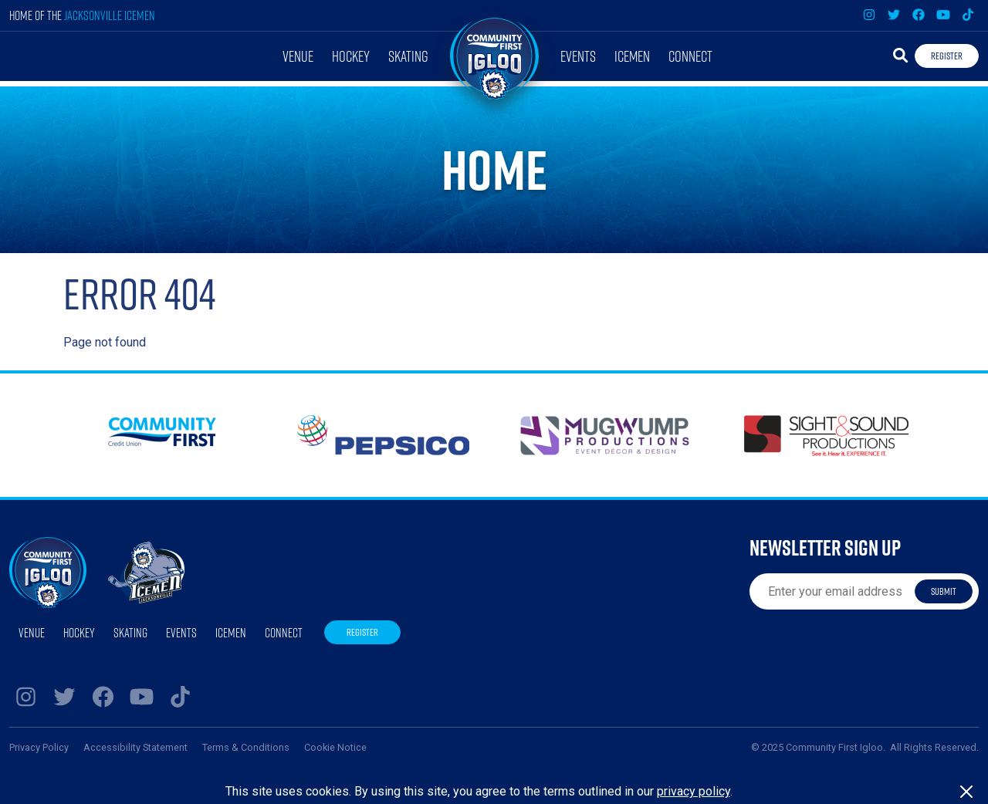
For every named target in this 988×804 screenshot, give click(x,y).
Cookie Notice (335, 747)
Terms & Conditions (245, 747)
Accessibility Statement (135, 747)
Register (947, 55)
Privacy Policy (39, 747)
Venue (298, 56)
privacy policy (693, 791)
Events (578, 56)
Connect (690, 56)
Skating (408, 56)
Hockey (351, 56)
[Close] (966, 791)
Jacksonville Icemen (109, 15)
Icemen (632, 56)
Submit (943, 591)
